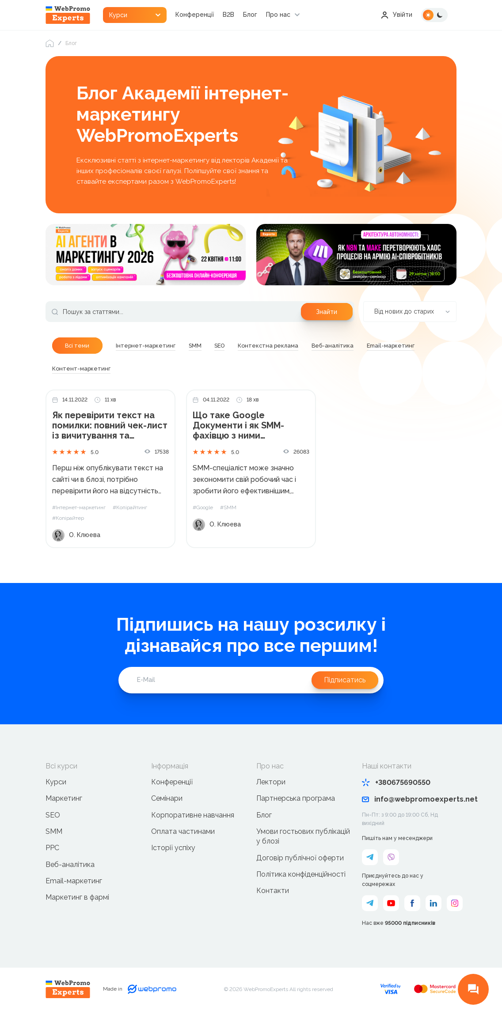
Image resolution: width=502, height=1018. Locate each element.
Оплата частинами (183, 832)
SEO (53, 815)
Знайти (326, 311)
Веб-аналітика (70, 865)
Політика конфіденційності (301, 874)
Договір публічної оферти (300, 858)
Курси (56, 782)
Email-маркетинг (74, 881)
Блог (251, 15)
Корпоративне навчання (192, 815)
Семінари (167, 799)
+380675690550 (396, 783)
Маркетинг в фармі (77, 897)
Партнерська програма (295, 799)
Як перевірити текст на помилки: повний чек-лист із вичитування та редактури (110, 426)
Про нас (279, 15)
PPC (52, 848)
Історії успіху (173, 848)
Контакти (272, 891)
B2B (229, 15)
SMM (54, 832)
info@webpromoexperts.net (409, 799)
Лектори (270, 782)
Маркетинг (64, 799)
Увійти (396, 15)
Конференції (195, 15)
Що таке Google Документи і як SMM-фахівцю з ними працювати (238, 426)
